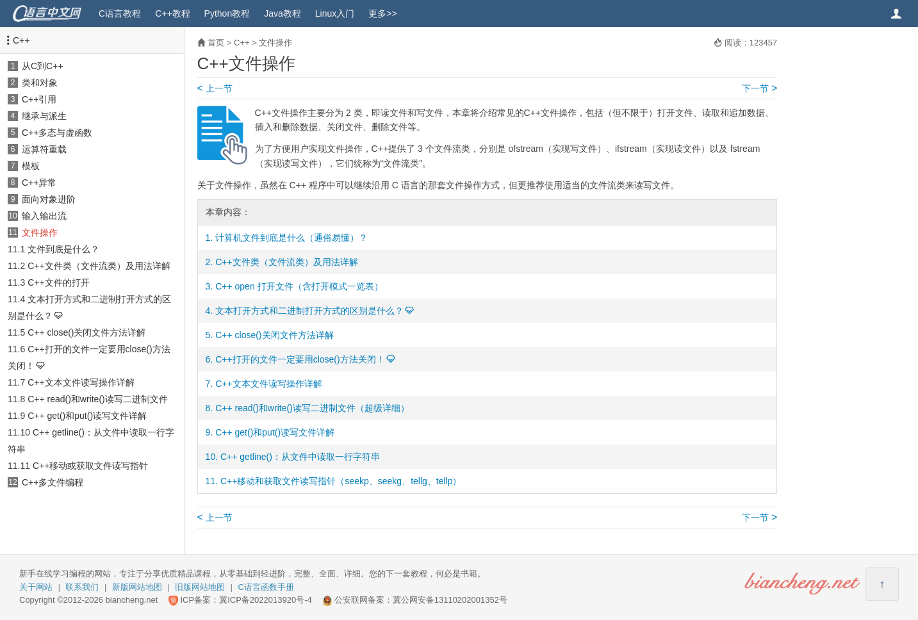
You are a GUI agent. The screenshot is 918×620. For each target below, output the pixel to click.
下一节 (759, 88)
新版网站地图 (137, 587)
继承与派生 (44, 116)
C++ (21, 40)
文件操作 (40, 232)
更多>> (382, 13)
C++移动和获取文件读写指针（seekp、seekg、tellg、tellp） (341, 481)
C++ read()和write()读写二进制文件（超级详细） (312, 408)
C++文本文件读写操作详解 (81, 382)
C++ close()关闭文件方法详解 (86, 332)
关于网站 (36, 587)
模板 (31, 166)
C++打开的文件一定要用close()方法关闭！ (299, 359)
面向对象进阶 (49, 199)
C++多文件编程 (52, 482)
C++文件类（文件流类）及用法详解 (99, 266)
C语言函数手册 (266, 587)
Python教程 (227, 13)
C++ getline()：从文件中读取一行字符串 (300, 457)
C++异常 (39, 182)
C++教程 (172, 13)
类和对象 (40, 83)
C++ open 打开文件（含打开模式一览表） (298, 286)
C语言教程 (120, 13)
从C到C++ (42, 66)
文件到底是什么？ (63, 249)
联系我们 (82, 587)
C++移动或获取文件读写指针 (90, 466)
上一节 (215, 88)
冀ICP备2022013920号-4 (265, 600)
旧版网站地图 (200, 587)
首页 (216, 42)
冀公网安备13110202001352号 (450, 600)
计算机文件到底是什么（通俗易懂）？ (291, 237)
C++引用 (39, 99)
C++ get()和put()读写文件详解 (87, 416)
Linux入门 (334, 13)
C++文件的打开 (58, 282)
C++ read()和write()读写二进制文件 (98, 399)
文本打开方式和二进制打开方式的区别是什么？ (309, 311)
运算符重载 (44, 149)
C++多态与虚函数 (57, 132)
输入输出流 (44, 216)
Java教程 (282, 13)
